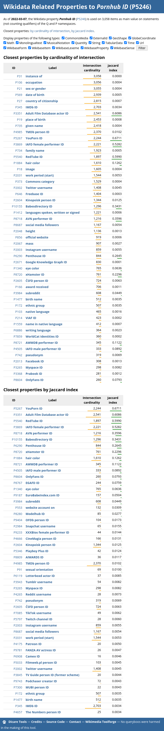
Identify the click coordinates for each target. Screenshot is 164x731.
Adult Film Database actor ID (47, 113)
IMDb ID (32, 107)
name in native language (44, 324)
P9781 (18, 650)
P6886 (18, 330)
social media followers (42, 225)
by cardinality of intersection (50, 31)
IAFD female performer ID (45, 144)
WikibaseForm (17, 48)
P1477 (18, 299)
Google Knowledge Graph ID (46, 262)
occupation (34, 82)
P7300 (18, 687)
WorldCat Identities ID (42, 336)
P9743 (18, 681)
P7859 (18, 336)
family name (35, 151)
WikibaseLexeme (67, 48)
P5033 (18, 662)
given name (34, 126)
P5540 (18, 157)
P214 (18, 318)
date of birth (35, 95)
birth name (34, 299)
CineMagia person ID (41, 539)
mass (29, 243)
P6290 (18, 256)
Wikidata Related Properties (45, 7)
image (30, 169)
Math (10, 43)
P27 (19, 101)
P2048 (18, 231)
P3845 (18, 675)
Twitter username (39, 188)
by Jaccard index (82, 31)
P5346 (18, 551)
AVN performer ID (39, 219)
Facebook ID (35, 361)
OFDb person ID (37, 520)
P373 (18, 181)
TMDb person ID (37, 132)
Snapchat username (40, 526)
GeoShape (120, 38)
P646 (18, 194)
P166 (18, 287)
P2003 (18, 250)
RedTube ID (34, 157)
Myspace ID (34, 367)
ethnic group (35, 305)
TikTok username (38, 613)
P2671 (18, 262)
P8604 (18, 380)
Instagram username (41, 250)
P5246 (81, 19)
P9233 (18, 532)
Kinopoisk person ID (40, 200)
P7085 (18, 613)
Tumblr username (39, 582)
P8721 (18, 343)
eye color (32, 268)
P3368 (18, 374)
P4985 (18, 132)
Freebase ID (34, 194)
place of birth (35, 120)
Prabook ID (34, 374)
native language (38, 312)
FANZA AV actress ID (41, 650)
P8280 (18, 514)
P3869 (18, 144)
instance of (34, 76)
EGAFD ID (32, 483)
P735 (18, 126)
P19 (19, 120)
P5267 (18, 138)
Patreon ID (33, 644)
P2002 (18, 188)
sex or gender (36, 89)
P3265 (18, 367)
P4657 (18, 712)
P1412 (18, 212)
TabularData (114, 43)
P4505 (18, 349)
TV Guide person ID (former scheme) (52, 675)
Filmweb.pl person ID (41, 662)
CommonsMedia (76, 38)
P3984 (18, 293)
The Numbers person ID (43, 712)
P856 (18, 237)
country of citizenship (42, 101)
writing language (38, 330)
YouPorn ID (34, 138)
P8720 (18, 274)
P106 (18, 82)
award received (37, 287)
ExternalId (100, 38)
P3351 (18, 113)
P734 (18, 151)
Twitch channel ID (39, 619)
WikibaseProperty (96, 48)
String (96, 43)
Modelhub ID (35, 514)
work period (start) (40, 175)
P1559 (18, 324)
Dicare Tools (18, 722)
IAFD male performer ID (43, 349)
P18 (19, 169)
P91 (19, 570)
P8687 (18, 225)
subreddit (33, 293)
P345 (18, 107)
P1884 (18, 163)
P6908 (18, 656)
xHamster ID (35, 274)
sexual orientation (39, 570)
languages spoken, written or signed (53, 212)
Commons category (40, 181)
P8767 (18, 483)
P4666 (18, 539)
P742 (18, 355)
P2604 (18, 200)
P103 (18, 312)
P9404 (18, 520)
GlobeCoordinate (144, 38)
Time (131, 43)
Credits (36, 722)
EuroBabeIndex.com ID (42, 495)
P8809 (18, 557)
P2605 (18, 281)
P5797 (18, 619)
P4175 (18, 644)
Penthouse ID (35, 256)
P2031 (18, 175)
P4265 (18, 594)
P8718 (18, 219)
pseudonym (34, 355)
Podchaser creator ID (41, 681)
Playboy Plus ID (37, 551)
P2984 (18, 526)
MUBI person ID (37, 687)
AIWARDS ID (34, 557)
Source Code (55, 722)
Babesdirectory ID (39, 206)
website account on (40, 508)
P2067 (18, 243)
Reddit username (38, 594)
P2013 (18, 361)
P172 (18, 305)
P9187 (18, 495)
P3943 (18, 582)
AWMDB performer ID (42, 343)
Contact (75, 722)
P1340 (18, 268)
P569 (18, 95)
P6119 (18, 576)
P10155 (17, 206)
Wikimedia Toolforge (100, 722)
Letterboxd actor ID (40, 576)
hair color (33, 163)
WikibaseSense (124, 48)
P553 (18, 508)
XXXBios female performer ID (47, 532)
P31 (19, 76)
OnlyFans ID (35, 380)
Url (142, 43)
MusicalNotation (58, 43)
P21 (19, 89)
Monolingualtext (30, 43)
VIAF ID (31, 318)
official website (37, 237)
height (30, 231)
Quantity (81, 43)
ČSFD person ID (37, 281)
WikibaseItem (41, 48)
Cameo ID (33, 656)
